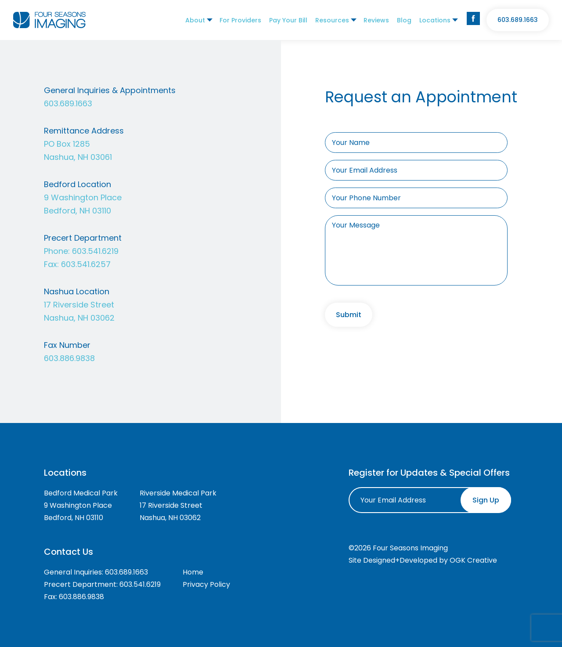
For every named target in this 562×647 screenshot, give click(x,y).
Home (193, 572)
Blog (404, 20)
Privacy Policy (206, 584)
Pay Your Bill (288, 20)
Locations (434, 20)
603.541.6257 (86, 264)
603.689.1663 (517, 19)
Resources (332, 20)
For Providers (240, 20)
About (195, 20)
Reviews (376, 20)
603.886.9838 (69, 358)
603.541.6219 (95, 251)
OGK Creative (473, 560)
